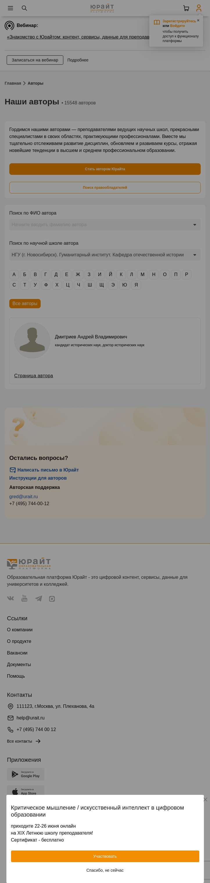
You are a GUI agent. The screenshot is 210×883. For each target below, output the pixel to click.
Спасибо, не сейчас (105, 870)
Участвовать (105, 856)
